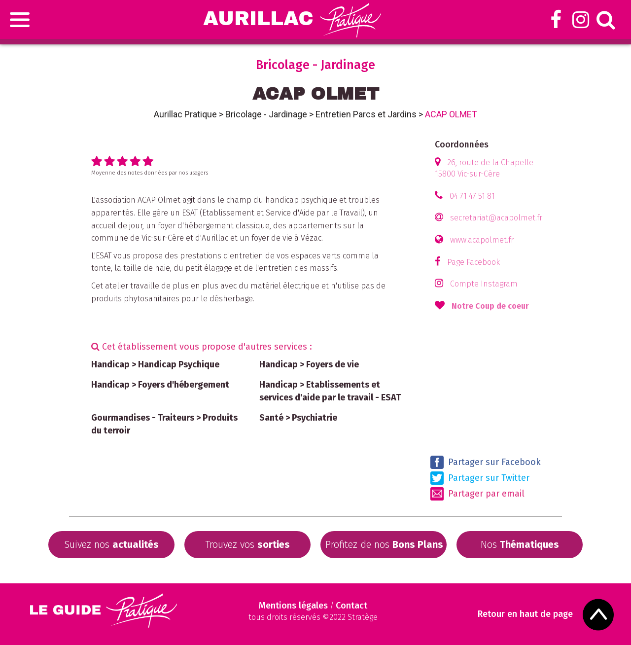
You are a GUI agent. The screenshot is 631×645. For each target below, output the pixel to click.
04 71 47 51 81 (472, 196)
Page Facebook (473, 262)
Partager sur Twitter (479, 478)
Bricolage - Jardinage (266, 114)
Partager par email (477, 494)
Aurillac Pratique (185, 114)
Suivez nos (111, 544)
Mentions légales (293, 605)
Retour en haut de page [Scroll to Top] (525, 614)
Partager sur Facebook (485, 462)
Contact (351, 605)
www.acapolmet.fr (482, 240)
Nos (520, 544)
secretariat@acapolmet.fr (496, 217)
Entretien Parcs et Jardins (366, 114)
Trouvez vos (247, 544)
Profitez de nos (384, 544)
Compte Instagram (484, 283)
